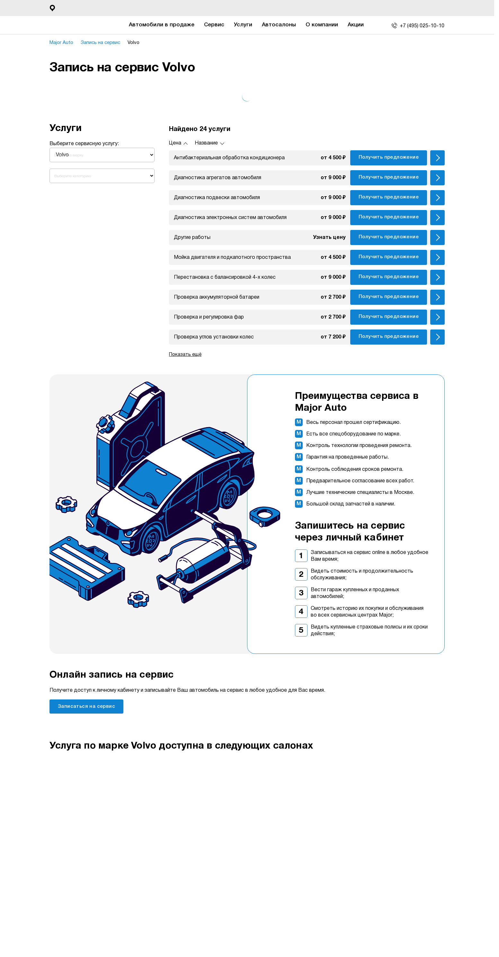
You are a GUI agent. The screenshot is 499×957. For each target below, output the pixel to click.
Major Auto (61, 42)
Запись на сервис (100, 42)
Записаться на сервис (86, 706)
